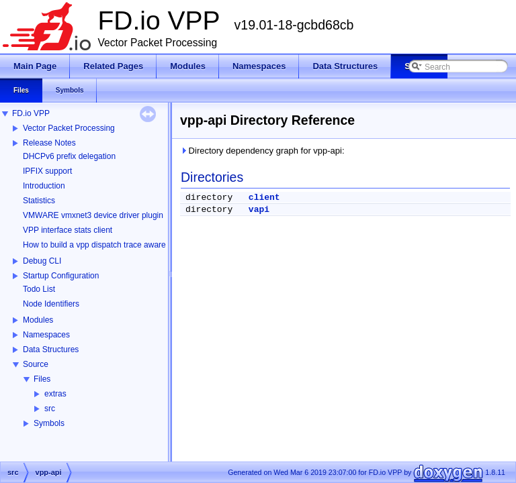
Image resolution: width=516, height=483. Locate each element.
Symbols (49, 423)
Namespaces (46, 334)
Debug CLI (42, 261)
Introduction (44, 186)
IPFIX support (47, 171)
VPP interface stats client (67, 230)
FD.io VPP (31, 113)
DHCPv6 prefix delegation (69, 156)
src (49, 408)
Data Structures (51, 349)
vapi (259, 210)
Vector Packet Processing (69, 128)
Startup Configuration (61, 275)
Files (42, 379)
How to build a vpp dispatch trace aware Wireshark (113, 245)
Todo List (39, 289)
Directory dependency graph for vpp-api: (262, 151)
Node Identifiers (51, 304)
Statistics (39, 200)
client (264, 198)
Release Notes (49, 143)
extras (55, 393)
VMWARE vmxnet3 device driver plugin (93, 215)
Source (35, 364)
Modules (38, 320)
